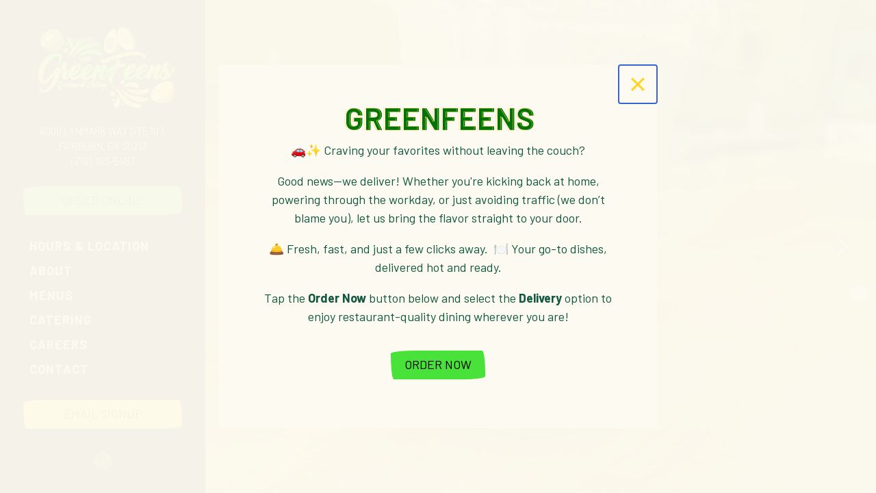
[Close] (638, 84)
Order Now (438, 364)
